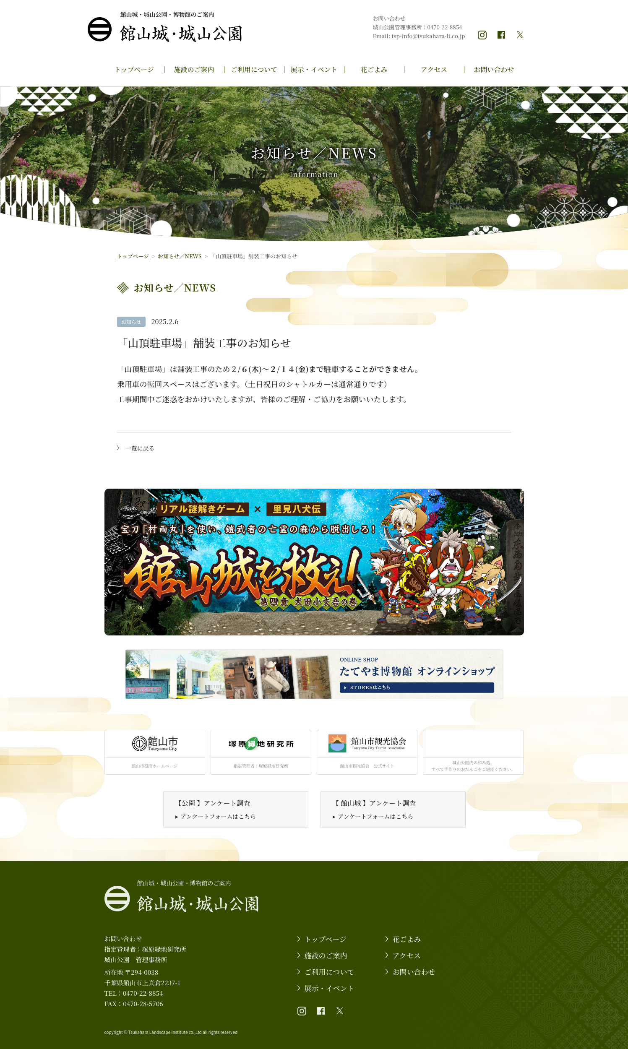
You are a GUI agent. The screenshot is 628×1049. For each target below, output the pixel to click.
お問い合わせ (494, 69)
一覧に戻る (140, 448)
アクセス (434, 69)
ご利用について (254, 69)
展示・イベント (313, 69)
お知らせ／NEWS (179, 256)
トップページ (134, 69)
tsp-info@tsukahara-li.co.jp (428, 36)
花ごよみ (373, 69)
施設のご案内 (194, 69)
